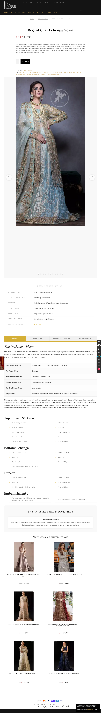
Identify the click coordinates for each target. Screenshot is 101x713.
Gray (65, 72)
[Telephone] (99, 349)
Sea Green (41, 74)
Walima (40, 12)
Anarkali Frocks (58, 2)
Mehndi (48, 12)
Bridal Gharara (32, 676)
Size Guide (7, 699)
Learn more (90, 709)
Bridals (21, 12)
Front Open (33, 72)
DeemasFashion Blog (83, 686)
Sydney (54, 673)
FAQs (6, 692)
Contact (6, 696)
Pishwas (38, 2)
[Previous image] (10, 177)
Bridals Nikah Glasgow (84, 683)
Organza (25, 74)
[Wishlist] (99, 359)
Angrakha (24, 2)
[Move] (99, 341)
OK (96, 709)
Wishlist (6, 702)
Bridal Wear (43, 19)
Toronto (54, 676)
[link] (99, 345)
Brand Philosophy (9, 676)
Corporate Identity (9, 673)
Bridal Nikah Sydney (83, 676)
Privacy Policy (8, 679)
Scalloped (33, 74)
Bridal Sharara (32, 673)
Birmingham (56, 670)
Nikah (13, 12)
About (6, 670)
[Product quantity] (17, 61)
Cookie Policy (8, 683)
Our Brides (31, 670)
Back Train (47, 2)
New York (55, 679)
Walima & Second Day (53, 74)
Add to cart (25, 62)
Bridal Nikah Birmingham (84, 673)
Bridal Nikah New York (83, 670)
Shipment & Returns (10, 686)
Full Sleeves (43, 72)
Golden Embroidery (55, 72)
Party (56, 12)
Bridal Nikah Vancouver (84, 679)
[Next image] (91, 177)
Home (6, 12)
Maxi (31, 2)
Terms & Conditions (10, 689)
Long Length (72, 72)
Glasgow (55, 683)
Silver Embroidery (33, 683)
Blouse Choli (24, 72)
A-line (30, 686)
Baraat (31, 12)
